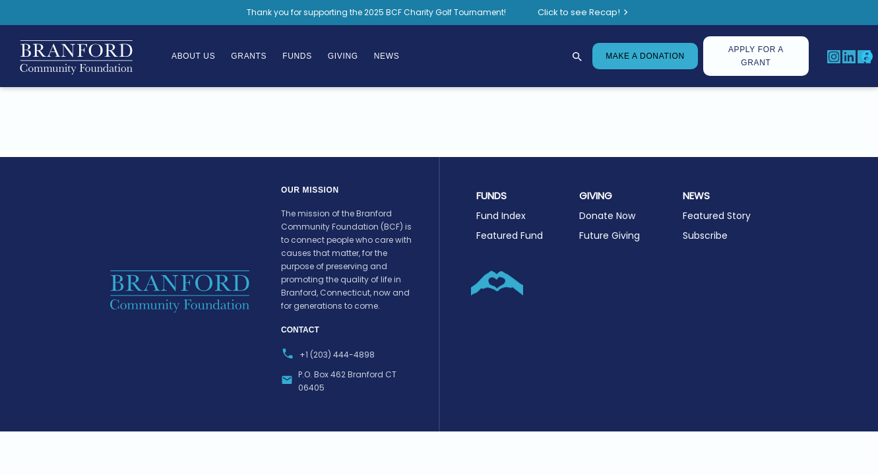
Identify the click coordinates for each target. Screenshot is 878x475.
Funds (297, 56)
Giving (343, 56)
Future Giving (609, 235)
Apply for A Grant (756, 56)
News (387, 56)
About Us (193, 56)
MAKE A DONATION (645, 56)
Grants (249, 56)
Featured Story (717, 215)
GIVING (595, 196)
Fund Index (501, 215)
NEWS (696, 196)
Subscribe (705, 235)
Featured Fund (509, 235)
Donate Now (607, 215)
